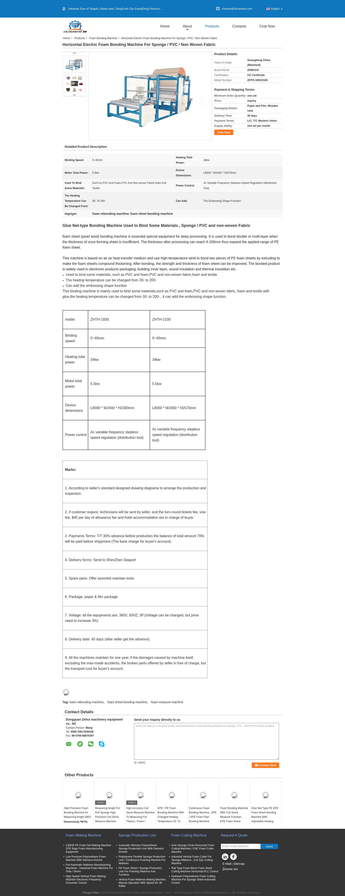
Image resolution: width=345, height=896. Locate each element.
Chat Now (267, 26)
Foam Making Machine (83, 835)
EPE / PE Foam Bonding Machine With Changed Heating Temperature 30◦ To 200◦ (171, 817)
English (277, 8)
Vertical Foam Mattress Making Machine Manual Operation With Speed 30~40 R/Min (142, 883)
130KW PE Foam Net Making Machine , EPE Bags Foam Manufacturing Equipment (89, 848)
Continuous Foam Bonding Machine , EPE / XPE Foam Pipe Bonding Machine (203, 815)
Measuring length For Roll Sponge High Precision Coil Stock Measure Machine (107, 815)
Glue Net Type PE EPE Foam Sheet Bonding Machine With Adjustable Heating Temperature (264, 817)
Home (165, 26)
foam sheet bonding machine (127, 702)
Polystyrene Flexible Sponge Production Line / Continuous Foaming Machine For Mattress (142, 860)
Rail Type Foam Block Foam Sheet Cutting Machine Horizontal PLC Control (194, 870)
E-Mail (226, 863)
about (187, 26)
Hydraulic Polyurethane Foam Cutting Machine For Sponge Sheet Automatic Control (193, 879)
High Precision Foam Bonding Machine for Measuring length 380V (77, 812)
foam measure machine (167, 702)
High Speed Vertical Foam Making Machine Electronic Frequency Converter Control (86, 879)
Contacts (239, 26)
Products (212, 26)
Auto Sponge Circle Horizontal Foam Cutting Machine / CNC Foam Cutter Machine (192, 848)
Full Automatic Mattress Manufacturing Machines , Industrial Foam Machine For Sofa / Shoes (89, 868)
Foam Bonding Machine (103, 38)
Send (269, 846)
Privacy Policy (91, 892)
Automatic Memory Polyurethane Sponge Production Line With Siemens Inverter (141, 848)
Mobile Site (230, 869)
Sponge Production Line (137, 835)
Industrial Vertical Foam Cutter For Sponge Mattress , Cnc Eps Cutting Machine (192, 860)
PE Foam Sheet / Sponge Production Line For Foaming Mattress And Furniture (140, 871)
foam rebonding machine (86, 702)
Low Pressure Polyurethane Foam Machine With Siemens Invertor (86, 858)
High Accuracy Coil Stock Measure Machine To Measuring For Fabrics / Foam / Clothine (140, 817)
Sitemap (238, 863)
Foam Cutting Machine (189, 835)
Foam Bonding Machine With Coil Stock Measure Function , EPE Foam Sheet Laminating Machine (234, 817)
